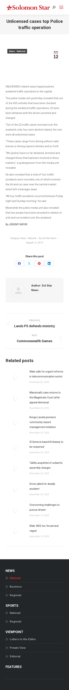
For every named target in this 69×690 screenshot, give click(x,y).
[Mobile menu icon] (61, 7)
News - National (17, 51)
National (15, 578)
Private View (18, 647)
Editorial (15, 656)
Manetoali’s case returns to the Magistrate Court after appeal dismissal (45, 397)
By (47, 238)
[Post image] (16, 377)
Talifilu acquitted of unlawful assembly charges (45, 465)
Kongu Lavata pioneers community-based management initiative (42, 422)
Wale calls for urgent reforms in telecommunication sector (46, 374)
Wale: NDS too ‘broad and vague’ (44, 528)
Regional (15, 595)
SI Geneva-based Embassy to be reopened (46, 444)
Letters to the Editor (23, 639)
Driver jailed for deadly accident (42, 486)
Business (16, 586)
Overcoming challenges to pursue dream (44, 507)
